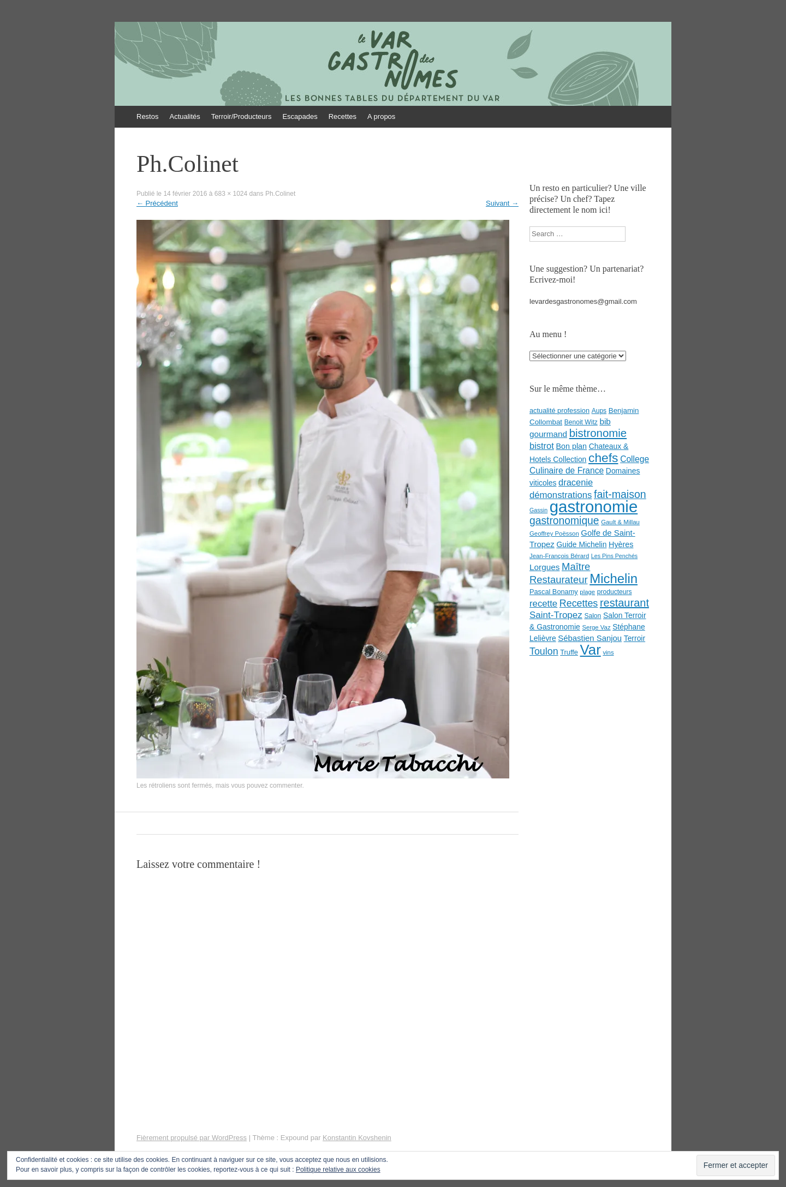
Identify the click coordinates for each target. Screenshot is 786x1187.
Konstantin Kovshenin (357, 1138)
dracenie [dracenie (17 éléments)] (575, 482)
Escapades (299, 116)
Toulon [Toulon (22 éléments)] (543, 651)
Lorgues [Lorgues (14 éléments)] (544, 567)
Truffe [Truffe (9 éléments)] (569, 652)
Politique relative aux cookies (338, 1169)
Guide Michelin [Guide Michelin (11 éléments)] (581, 544)
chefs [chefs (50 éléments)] (603, 458)
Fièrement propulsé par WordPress (191, 1138)
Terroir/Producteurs (241, 116)
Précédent (157, 203)
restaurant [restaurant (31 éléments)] (624, 603)
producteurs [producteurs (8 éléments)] (614, 592)
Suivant (502, 203)
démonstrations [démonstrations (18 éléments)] (560, 495)
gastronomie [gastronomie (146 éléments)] (594, 506)
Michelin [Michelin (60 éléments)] (614, 578)
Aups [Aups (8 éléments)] (599, 411)
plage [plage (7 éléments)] (587, 592)
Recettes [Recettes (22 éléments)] (578, 603)
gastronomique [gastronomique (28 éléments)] (564, 520)
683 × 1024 (231, 193)
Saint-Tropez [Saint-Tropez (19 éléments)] (555, 615)
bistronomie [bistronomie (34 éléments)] (598, 433)
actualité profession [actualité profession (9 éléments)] (559, 410)
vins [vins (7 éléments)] (608, 652)
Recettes (342, 116)
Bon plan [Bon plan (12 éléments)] (571, 446)
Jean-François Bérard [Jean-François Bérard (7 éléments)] (559, 556)
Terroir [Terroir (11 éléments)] (634, 638)
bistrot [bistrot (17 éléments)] (541, 446)
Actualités (184, 116)
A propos (381, 116)
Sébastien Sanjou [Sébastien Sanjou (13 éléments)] (590, 638)
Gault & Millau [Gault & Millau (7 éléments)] (620, 522)
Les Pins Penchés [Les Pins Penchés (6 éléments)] (614, 556)
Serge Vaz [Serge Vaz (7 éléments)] (596, 627)
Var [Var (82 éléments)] (590, 649)
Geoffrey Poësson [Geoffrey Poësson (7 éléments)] (554, 533)
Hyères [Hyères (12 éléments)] (621, 544)
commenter (286, 785)
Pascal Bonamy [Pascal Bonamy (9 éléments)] (553, 591)
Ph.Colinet (280, 193)
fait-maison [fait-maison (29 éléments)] (620, 494)
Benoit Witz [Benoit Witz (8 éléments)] (581, 422)
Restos (147, 116)
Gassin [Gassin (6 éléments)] (538, 510)
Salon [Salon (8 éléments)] (592, 616)
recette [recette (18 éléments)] (543, 603)
